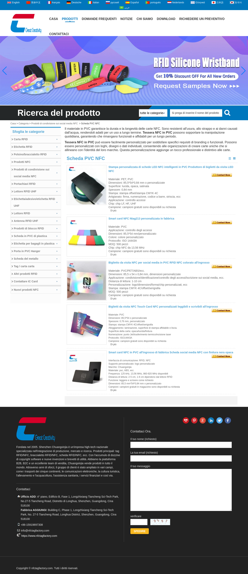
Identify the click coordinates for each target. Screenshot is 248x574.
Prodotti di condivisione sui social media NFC (54, 123)
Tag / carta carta (24, 266)
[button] (243, 71)
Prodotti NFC (22, 161)
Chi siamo (145, 19)
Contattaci (59, 34)
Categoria (24, 123)
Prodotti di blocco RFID (29, 228)
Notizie (127, 19)
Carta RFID (21, 139)
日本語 (219, 2)
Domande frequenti (99, 19)
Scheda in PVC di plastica (30, 236)
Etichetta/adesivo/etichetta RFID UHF (34, 202)
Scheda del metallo (26, 258)
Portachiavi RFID (24, 183)
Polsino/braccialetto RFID (30, 154)
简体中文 (35, 2)
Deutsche (76, 2)
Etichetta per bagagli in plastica (34, 243)
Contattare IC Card (26, 281)
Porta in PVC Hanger (27, 251)
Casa (53, 19)
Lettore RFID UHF (25, 191)
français (56, 2)
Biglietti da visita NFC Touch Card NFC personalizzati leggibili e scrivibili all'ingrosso (163, 306)
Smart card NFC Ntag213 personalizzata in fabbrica (141, 218)
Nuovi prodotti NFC (26, 289)
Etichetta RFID (23, 146)
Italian (96, 2)
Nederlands (178, 2)
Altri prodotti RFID (25, 273)
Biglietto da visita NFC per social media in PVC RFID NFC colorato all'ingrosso (158, 262)
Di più (113, 210)
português (155, 2)
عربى (127, 7)
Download (166, 19)
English (16, 2)
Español (134, 2)
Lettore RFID (22, 213)
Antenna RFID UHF (26, 220)
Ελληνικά (200, 2)
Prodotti (70, 19)
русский (115, 2)
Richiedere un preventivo (202, 19)
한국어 (238, 2)
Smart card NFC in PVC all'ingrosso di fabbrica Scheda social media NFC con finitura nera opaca (170, 352)
